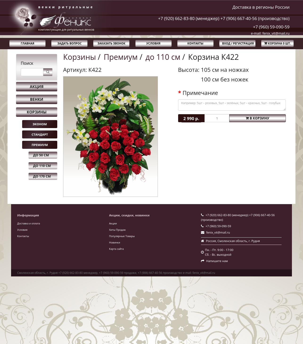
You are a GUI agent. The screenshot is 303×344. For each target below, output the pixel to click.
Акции (113, 223)
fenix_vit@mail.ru (218, 233)
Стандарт (40, 134)
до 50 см (41, 155)
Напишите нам (217, 261)
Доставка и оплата (28, 223)
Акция (36, 86)
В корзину (257, 118)
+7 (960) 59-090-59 (271, 27)
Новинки (114, 242)
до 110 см (42, 165)
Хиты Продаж (117, 229)
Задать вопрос (69, 43)
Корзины (37, 112)
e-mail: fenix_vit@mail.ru (270, 33)
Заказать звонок (111, 43)
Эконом (40, 124)
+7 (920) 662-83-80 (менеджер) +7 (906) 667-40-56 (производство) (224, 18)
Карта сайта (116, 249)
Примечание (200, 93)
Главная (27, 43)
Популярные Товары (122, 236)
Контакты (195, 43)
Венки (36, 99)
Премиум (40, 145)
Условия (153, 43)
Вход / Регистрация (238, 43)
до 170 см (42, 176)
